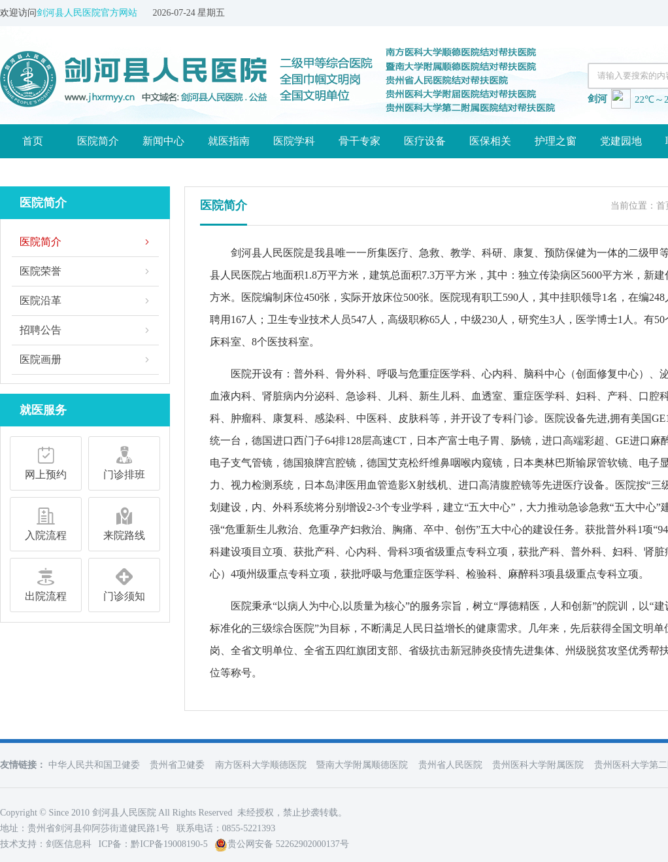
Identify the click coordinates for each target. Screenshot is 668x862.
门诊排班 (124, 461)
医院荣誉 (40, 271)
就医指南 (229, 141)
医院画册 (40, 359)
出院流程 (45, 583)
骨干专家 (359, 141)
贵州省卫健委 (177, 765)
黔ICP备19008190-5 (169, 844)
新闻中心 (163, 141)
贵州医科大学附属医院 (538, 765)
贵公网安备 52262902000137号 (281, 844)
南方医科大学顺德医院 (261, 765)
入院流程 (45, 522)
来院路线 (124, 522)
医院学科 (294, 141)
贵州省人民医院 (450, 765)
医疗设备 (425, 141)
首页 (32, 141)
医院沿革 (40, 300)
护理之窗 (555, 141)
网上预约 (45, 461)
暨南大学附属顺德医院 (362, 765)
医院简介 (98, 141)
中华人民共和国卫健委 (94, 765)
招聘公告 (40, 330)
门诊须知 (124, 583)
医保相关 (490, 141)
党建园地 (621, 141)
